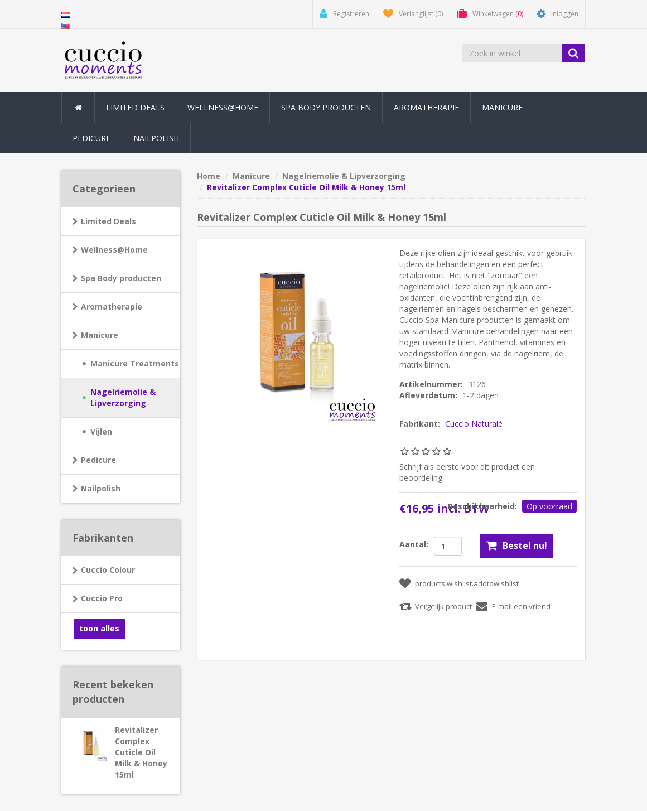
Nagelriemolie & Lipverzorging (123, 397)
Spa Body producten (121, 278)
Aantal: (413, 544)
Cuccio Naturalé (474, 423)
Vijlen (101, 431)
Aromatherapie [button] (426, 107)
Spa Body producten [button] (326, 107)
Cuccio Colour (108, 569)
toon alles (99, 628)
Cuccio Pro (102, 598)
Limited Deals (135, 107)
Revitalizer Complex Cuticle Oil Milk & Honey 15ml (141, 752)
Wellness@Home (114, 249)
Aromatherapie (111, 306)
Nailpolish (100, 488)
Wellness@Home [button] (222, 107)
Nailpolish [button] (156, 138)
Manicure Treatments (134, 363)
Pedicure (98, 460)
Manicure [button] (502, 107)
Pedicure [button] (91, 138)
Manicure (99, 335)
